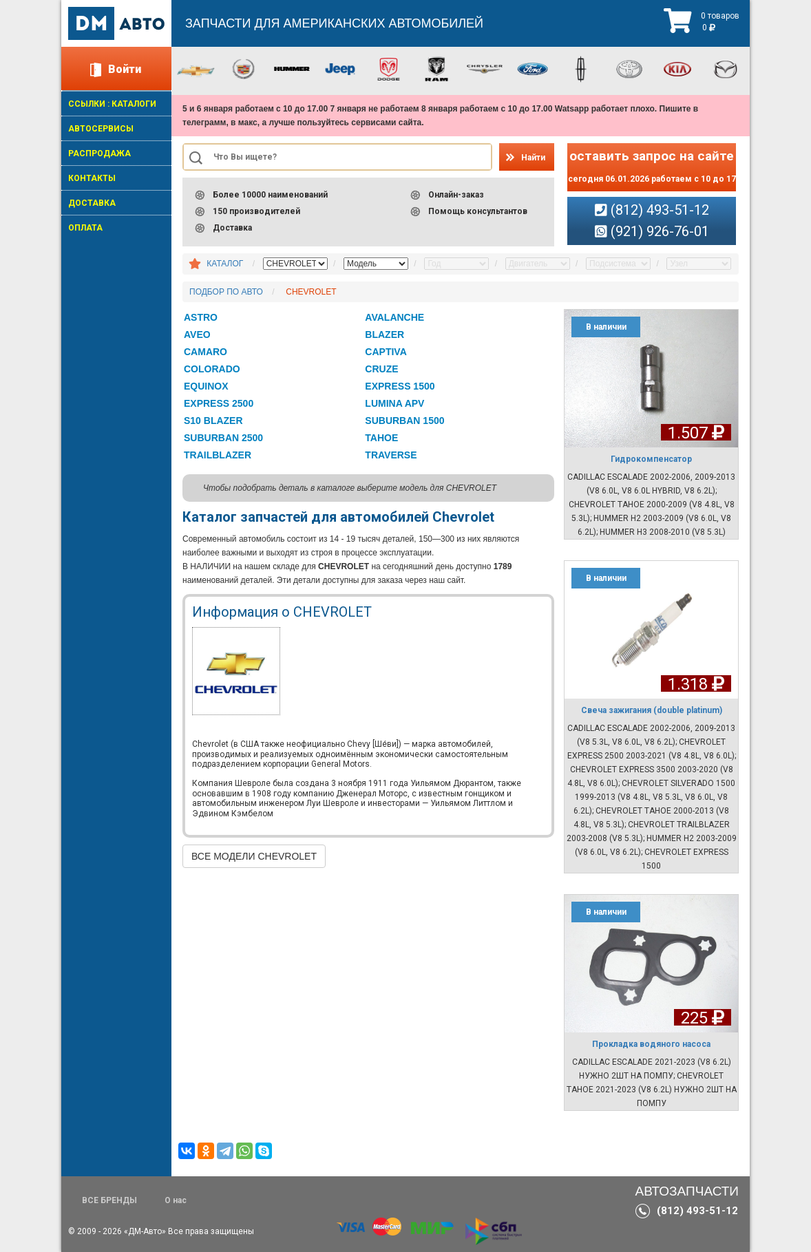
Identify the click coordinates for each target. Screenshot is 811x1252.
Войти (124, 69)
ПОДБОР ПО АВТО (226, 292)
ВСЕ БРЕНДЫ (109, 1200)
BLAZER (384, 334)
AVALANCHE (394, 317)
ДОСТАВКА (92, 203)
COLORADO (212, 368)
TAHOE (381, 437)
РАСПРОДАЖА (99, 153)
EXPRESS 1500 (399, 386)
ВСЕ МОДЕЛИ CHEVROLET (254, 856)
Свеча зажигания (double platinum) (651, 710)
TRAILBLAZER (217, 454)
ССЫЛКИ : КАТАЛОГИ (112, 104)
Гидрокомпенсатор (651, 459)
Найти (533, 157)
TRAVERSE (391, 454)
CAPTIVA (385, 351)
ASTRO (201, 317)
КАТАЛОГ (225, 263)
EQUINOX (206, 386)
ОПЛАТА (85, 228)
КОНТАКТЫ (92, 178)
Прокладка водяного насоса (651, 1044)
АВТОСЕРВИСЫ (101, 129)
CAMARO (205, 351)
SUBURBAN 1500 (404, 420)
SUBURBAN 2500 (223, 437)
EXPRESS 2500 (218, 403)
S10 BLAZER (213, 420)
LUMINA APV (394, 403)
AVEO (197, 334)
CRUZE (381, 368)
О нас (176, 1200)
